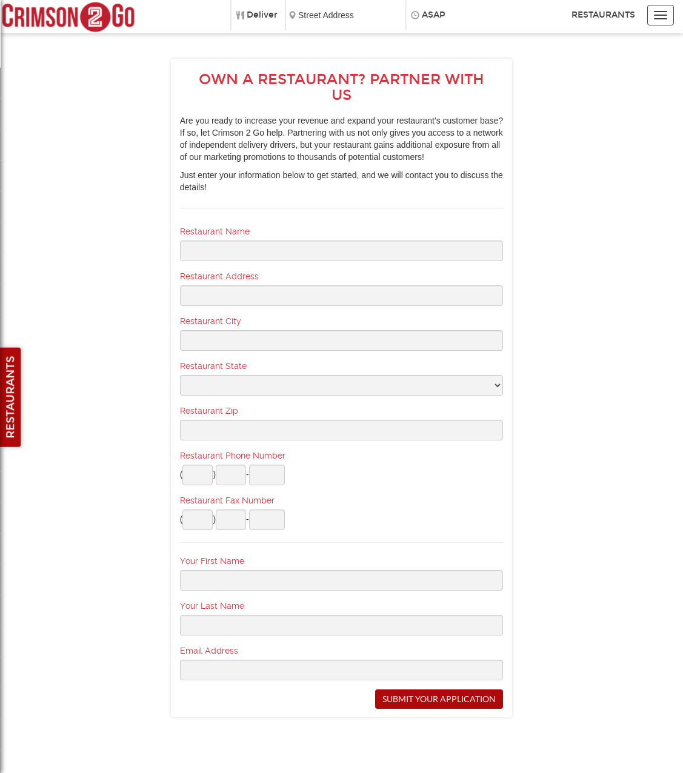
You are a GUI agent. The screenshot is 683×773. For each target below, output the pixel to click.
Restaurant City (210, 321)
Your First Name (212, 561)
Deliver (262, 15)
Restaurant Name (215, 231)
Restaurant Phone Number (232, 455)
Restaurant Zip (209, 411)
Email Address (209, 650)
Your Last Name (212, 606)
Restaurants (603, 15)
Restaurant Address (219, 276)
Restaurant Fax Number (227, 500)
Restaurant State (213, 366)
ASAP (433, 15)
